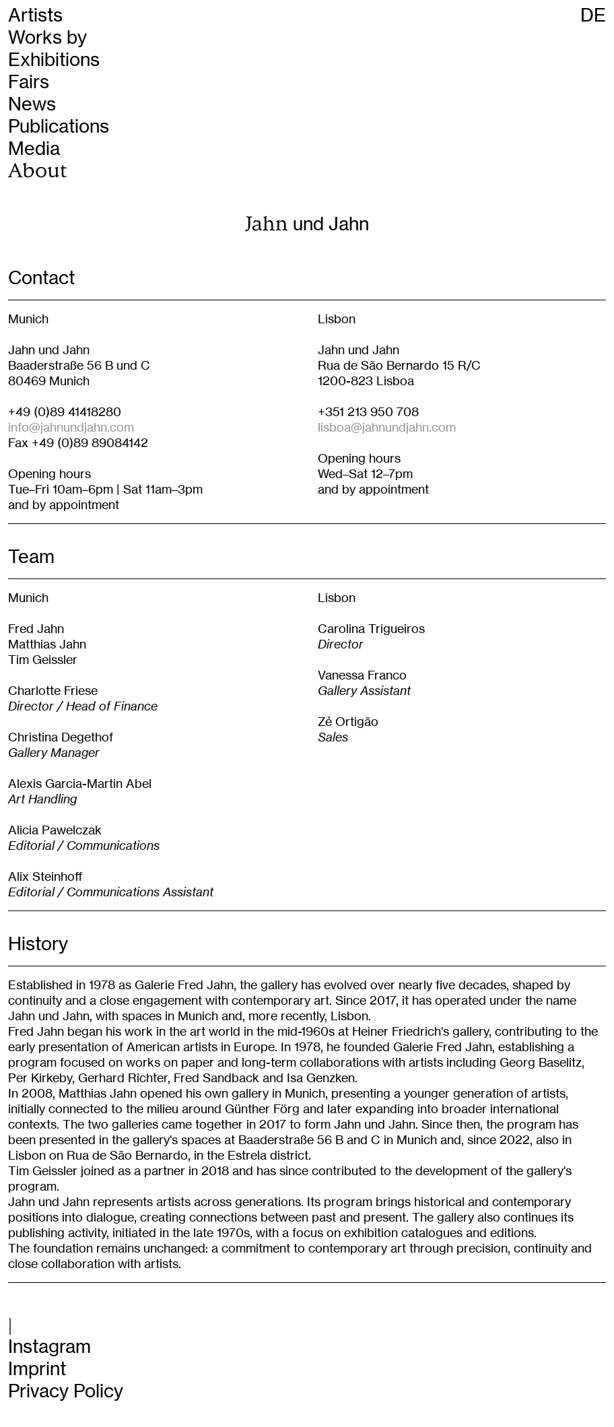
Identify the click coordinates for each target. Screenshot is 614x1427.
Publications (58, 126)
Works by (47, 37)
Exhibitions (54, 59)
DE (593, 15)
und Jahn (307, 224)
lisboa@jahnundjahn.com (387, 427)
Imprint (37, 1369)
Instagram (49, 1346)
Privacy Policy (65, 1391)
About (37, 171)
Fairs (28, 82)
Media (34, 148)
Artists (35, 15)
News (32, 104)
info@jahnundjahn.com (71, 427)
